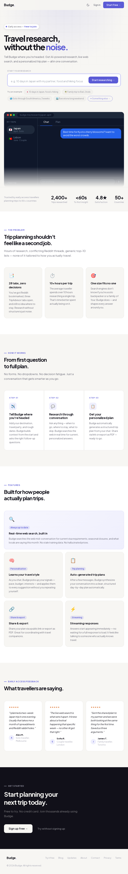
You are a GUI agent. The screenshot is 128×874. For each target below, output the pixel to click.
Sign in (97, 4)
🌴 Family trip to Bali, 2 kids (77, 92)
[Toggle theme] (88, 5)
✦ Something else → (100, 98)
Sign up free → (18, 828)
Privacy (107, 857)
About (83, 857)
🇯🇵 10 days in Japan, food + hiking (42, 92)
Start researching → (103, 79)
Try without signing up (51, 828)
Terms (118, 857)
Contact (95, 857)
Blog (60, 857)
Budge (9, 5)
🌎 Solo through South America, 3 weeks (30, 98)
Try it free (49, 857)
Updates (71, 857)
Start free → (113, 4)
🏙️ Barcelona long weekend (70, 98)
